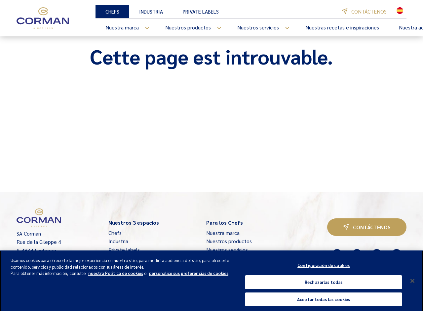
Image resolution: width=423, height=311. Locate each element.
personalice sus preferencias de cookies (188, 278)
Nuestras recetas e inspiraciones (342, 27)
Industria (151, 11)
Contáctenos (364, 11)
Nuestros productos (196, 28)
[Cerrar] (412, 286)
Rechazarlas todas (323, 287)
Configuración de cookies (323, 270)
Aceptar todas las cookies (323, 304)
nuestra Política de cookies (115, 278)
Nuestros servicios (266, 28)
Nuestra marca (130, 28)
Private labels (201, 11)
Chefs (112, 11)
